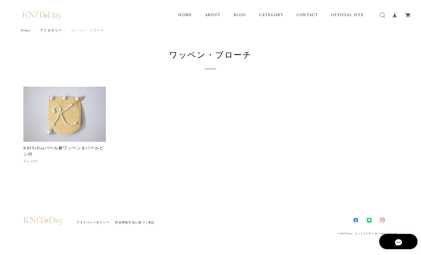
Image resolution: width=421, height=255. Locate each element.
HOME (185, 15)
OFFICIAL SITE (347, 15)
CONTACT (307, 15)
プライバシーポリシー (92, 222)
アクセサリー (51, 30)
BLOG (240, 15)
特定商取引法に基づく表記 (135, 222)
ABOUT (213, 15)
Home (26, 30)
